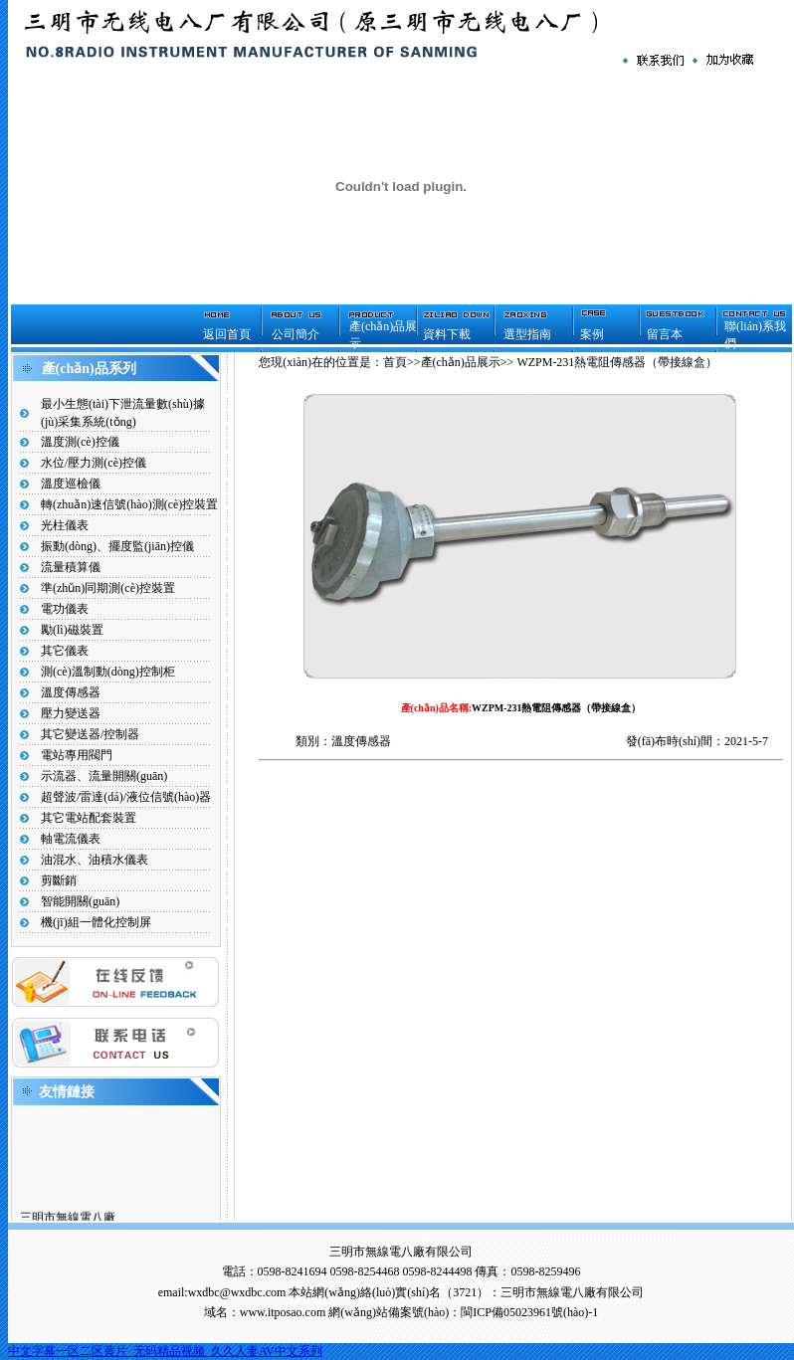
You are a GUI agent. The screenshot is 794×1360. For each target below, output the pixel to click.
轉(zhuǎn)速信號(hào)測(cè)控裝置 (129, 504)
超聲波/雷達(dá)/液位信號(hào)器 (126, 797)
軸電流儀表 (70, 839)
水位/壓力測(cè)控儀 (93, 463)
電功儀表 (65, 609)
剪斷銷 (59, 880)
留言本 (665, 334)
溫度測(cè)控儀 (80, 442)
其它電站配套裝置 (88, 818)
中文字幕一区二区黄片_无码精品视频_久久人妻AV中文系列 (165, 1351)
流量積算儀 (70, 567)
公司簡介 (295, 334)
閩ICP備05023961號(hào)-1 (529, 1312)
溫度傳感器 (70, 692)
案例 (592, 334)
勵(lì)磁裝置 (72, 630)
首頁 (395, 362)
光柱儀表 (65, 525)
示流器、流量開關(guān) (104, 776)
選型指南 (527, 334)
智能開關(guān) (80, 901)
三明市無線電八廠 (67, 1220)
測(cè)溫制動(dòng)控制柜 (108, 672)
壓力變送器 (70, 713)
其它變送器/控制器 (90, 734)
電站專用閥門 (76, 755)
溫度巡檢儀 (70, 483)
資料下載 (447, 334)
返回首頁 (227, 334)
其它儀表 (65, 651)
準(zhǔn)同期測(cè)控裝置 (108, 588)
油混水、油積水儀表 (94, 860)
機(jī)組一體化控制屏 (96, 922)
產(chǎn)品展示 (460, 362)
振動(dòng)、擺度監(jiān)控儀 (117, 546)
